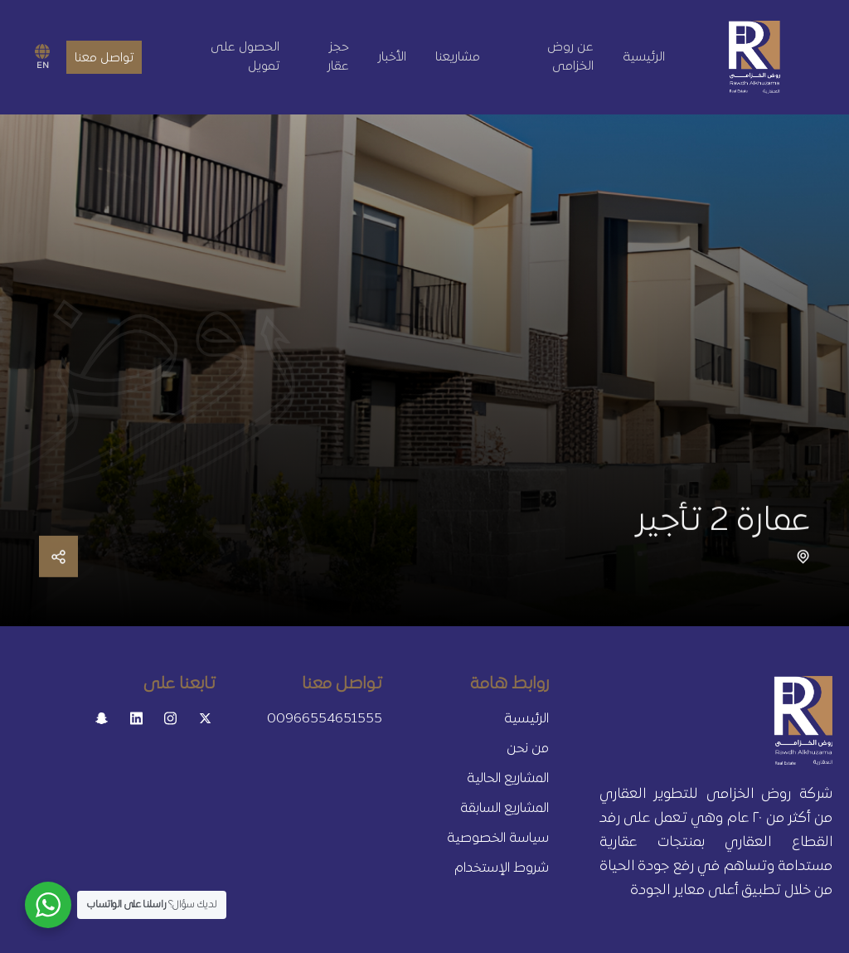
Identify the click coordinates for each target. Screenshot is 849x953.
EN (42, 56)
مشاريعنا (457, 57)
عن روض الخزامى (570, 57)
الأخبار (392, 57)
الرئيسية (644, 57)
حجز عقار (338, 57)
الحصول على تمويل (245, 57)
